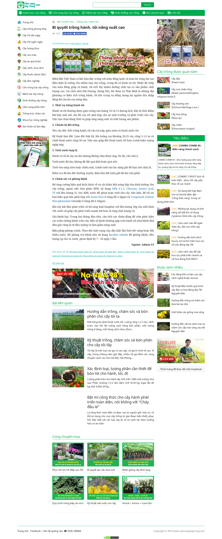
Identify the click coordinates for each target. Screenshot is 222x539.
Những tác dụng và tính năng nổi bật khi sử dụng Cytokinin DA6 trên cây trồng (180, 212)
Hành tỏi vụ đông (115, 255)
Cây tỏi (85, 43)
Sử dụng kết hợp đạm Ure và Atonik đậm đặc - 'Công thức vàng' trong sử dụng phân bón (179, 196)
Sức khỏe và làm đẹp (31, 126)
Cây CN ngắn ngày (30, 42)
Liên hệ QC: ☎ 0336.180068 (74, 33)
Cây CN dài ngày (28, 35)
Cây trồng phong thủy (32, 29)
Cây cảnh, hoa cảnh (30, 68)
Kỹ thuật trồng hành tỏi (81, 251)
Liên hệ (173, 12)
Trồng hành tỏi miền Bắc (104, 251)
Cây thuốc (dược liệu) (31, 74)
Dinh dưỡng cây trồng (125, 12)
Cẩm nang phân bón (31, 107)
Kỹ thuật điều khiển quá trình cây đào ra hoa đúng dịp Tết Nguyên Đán (180, 289)
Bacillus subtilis (118, 234)
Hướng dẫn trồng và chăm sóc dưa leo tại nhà (181, 303)
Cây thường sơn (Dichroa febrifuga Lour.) (178, 105)
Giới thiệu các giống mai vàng (180, 314)
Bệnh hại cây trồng (94, 12)
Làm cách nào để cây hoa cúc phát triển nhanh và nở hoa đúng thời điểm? (179, 255)
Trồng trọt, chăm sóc (87, 21)
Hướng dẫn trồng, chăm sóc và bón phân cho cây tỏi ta (117, 313)
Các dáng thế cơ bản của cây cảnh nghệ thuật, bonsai (179, 277)
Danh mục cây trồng (32, 12)
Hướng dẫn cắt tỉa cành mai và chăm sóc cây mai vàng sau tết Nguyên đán (181, 327)
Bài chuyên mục (153, 12)
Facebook (35, 530)
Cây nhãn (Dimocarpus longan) (176, 126)
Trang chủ (25, 22)
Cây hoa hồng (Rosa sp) (172, 115)
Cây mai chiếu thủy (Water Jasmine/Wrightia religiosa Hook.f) (177, 93)
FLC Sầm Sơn (58, 263)
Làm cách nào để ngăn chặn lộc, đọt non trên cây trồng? (180, 226)
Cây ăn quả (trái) (29, 61)
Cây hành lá (76, 43)
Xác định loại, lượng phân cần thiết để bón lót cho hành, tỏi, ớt (119, 371)
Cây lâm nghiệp (28, 81)
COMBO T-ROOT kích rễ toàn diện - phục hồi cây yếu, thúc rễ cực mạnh (180, 180)
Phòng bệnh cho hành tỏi (94, 255)
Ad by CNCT (148, 50)
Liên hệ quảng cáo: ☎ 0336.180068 (62, 530)
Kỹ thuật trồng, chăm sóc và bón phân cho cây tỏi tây (119, 342)
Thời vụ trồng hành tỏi (128, 251)
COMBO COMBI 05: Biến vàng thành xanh (179, 150)
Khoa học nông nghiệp (32, 120)
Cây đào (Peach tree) (170, 80)
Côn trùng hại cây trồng (64, 12)
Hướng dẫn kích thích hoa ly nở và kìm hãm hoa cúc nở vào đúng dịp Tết (180, 241)
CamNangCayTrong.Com (34, 5)
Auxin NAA (97, 197)
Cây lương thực (28, 48)
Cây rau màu (26, 55)
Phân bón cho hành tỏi (71, 255)
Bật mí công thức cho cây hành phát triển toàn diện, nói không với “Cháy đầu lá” (118, 402)
